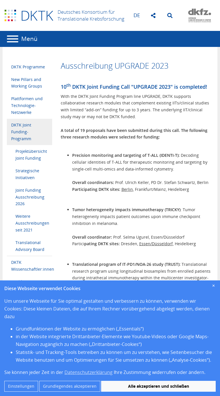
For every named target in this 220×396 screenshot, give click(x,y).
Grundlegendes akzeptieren (70, 386)
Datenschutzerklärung (88, 372)
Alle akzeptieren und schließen (158, 386)
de (136, 15)
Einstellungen (21, 386)
